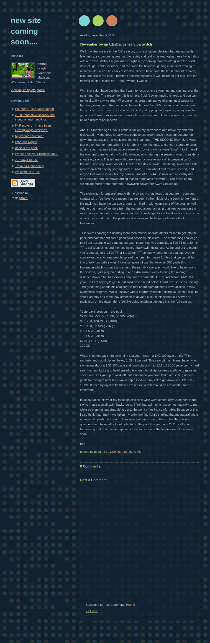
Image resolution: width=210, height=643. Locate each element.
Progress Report (26, 142)
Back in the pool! (26, 148)
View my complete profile (28, 90)
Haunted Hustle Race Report (34, 108)
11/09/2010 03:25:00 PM (125, 451)
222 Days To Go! (26, 160)
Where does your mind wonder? (36, 153)
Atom (130, 604)
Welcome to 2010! (27, 172)
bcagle (42, 68)
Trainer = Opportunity (29, 166)
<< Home (92, 611)
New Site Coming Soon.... (26, 31)
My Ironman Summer (29, 136)
